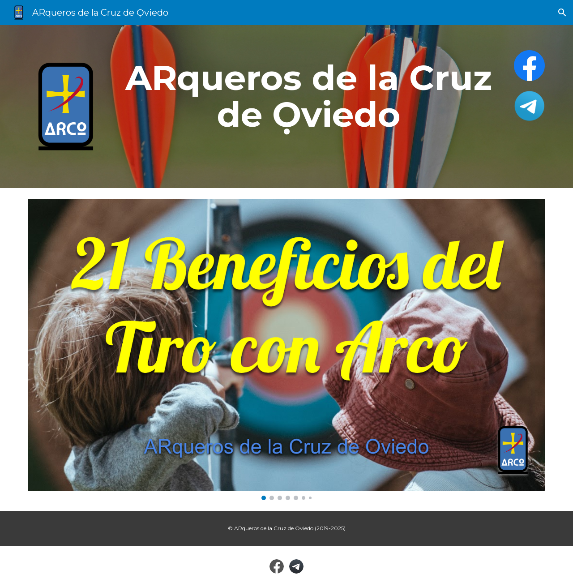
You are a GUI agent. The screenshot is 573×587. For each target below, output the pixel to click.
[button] (562, 12)
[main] (308, 96)
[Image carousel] (286, 349)
